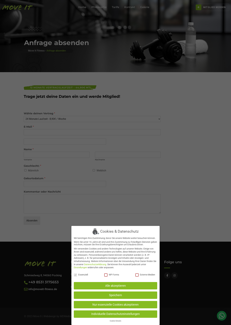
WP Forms (111, 274)
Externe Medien (145, 274)
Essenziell (81, 274)
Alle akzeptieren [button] (115, 285)
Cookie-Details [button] (115, 320)
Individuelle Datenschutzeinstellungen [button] (115, 313)
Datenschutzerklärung (95, 263)
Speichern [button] (115, 294)
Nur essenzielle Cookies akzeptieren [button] (115, 304)
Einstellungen (80, 267)
